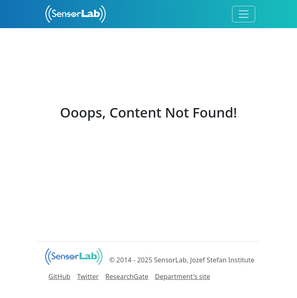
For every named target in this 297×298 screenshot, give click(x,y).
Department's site (182, 276)
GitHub (59, 276)
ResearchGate (126, 276)
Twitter (87, 276)
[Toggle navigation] (243, 14)
